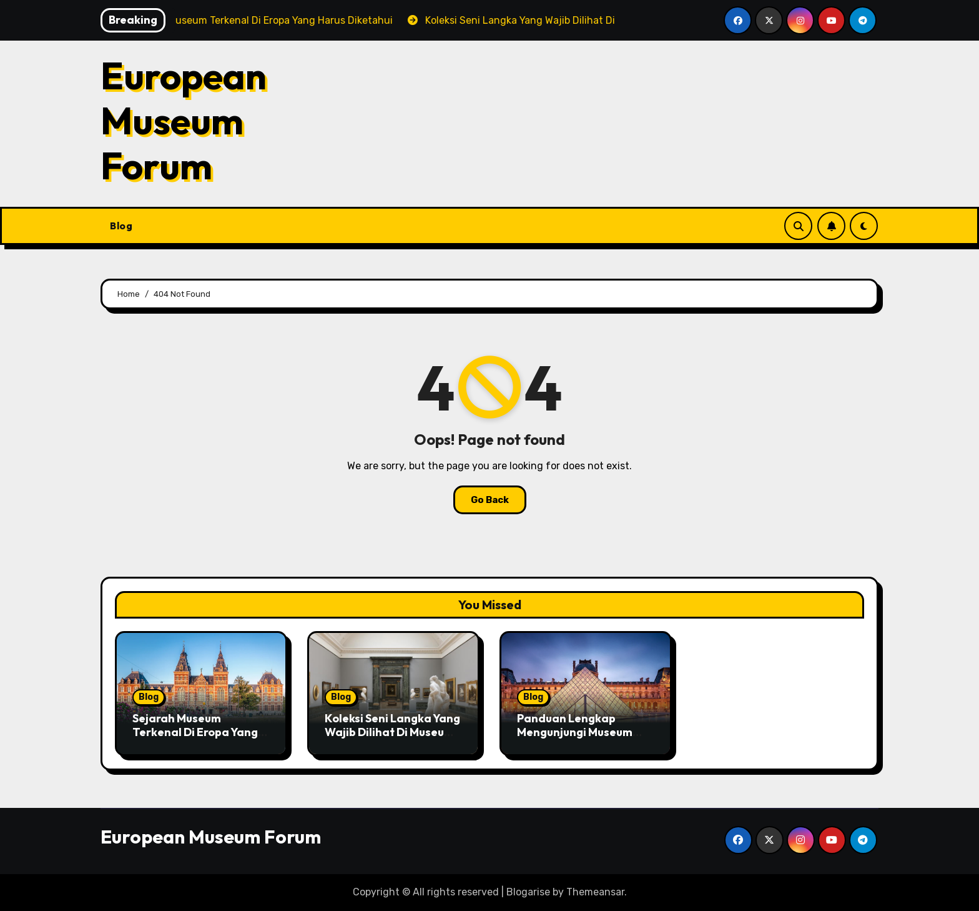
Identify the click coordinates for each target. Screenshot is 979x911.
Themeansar (595, 892)
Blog (121, 225)
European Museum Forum (184, 120)
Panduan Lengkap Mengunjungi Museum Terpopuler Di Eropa (574, 731)
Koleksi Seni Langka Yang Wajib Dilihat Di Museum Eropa (392, 731)
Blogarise (528, 892)
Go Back (490, 499)
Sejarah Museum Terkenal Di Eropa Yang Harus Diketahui (195, 731)
